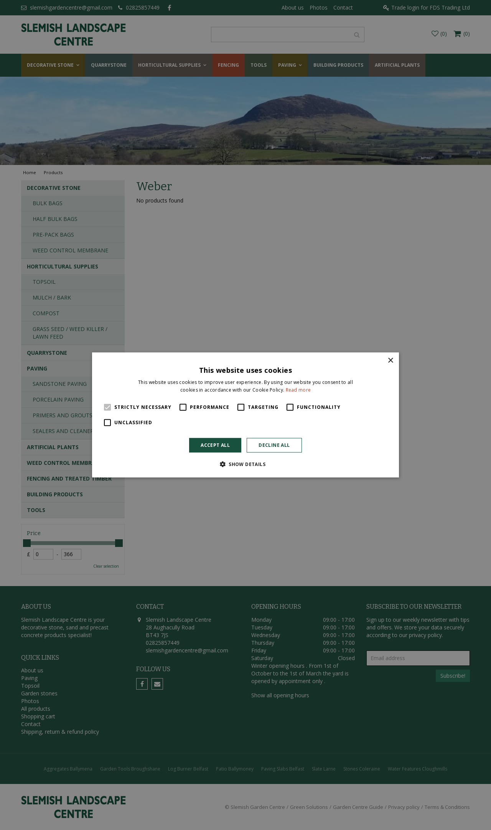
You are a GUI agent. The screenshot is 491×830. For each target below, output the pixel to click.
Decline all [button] (274, 445)
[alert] (245, 415)
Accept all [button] (215, 445)
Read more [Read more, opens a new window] (298, 390)
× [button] (390, 361)
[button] (245, 464)
